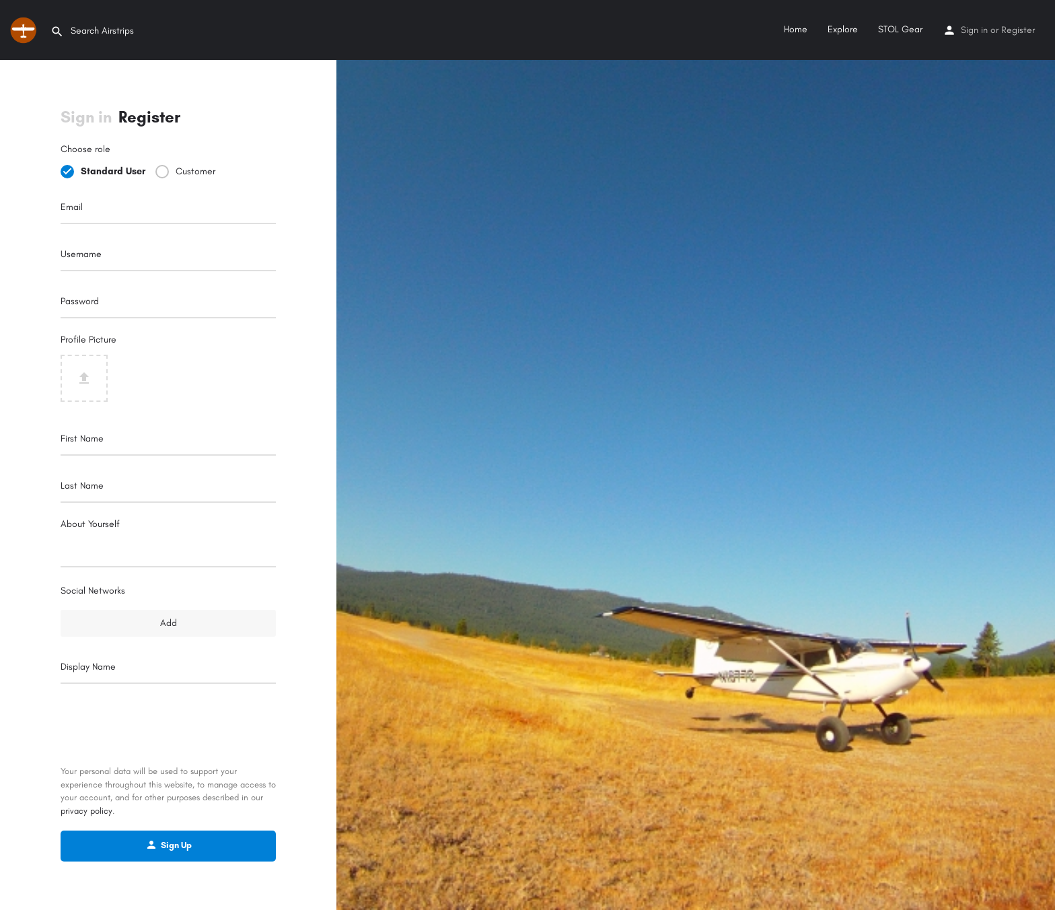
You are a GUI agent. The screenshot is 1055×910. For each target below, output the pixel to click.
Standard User (113, 171)
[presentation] (168, 725)
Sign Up (168, 845)
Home (795, 29)
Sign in (974, 30)
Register (1018, 30)
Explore (843, 29)
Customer (195, 171)
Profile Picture (88, 339)
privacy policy (86, 811)
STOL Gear (900, 29)
